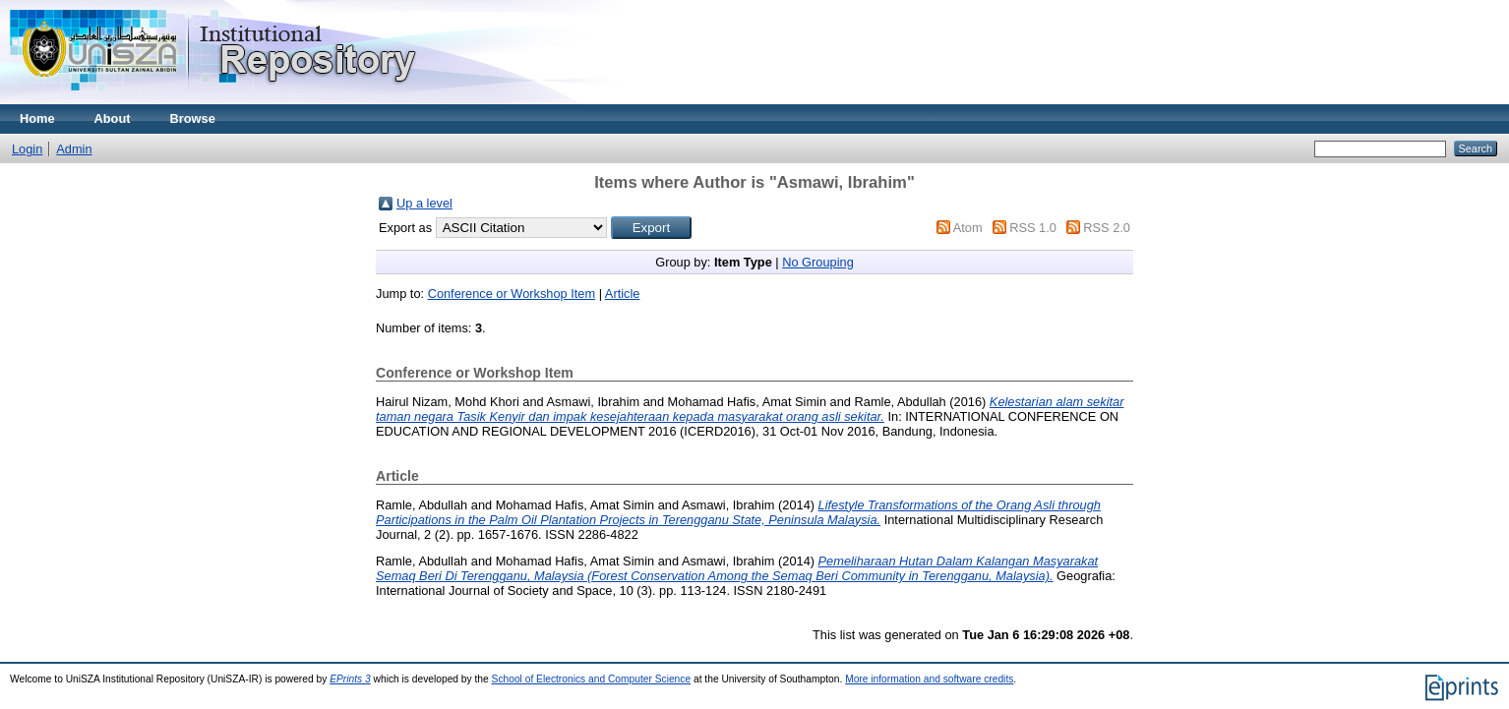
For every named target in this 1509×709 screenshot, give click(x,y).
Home (37, 118)
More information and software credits (929, 679)
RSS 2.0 (1106, 227)
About (112, 118)
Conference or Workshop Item (511, 293)
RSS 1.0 (1032, 227)
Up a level (424, 203)
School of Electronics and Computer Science (592, 679)
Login (27, 149)
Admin (73, 149)
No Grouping (818, 262)
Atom (968, 227)
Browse (192, 118)
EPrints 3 (350, 679)
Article (622, 293)
